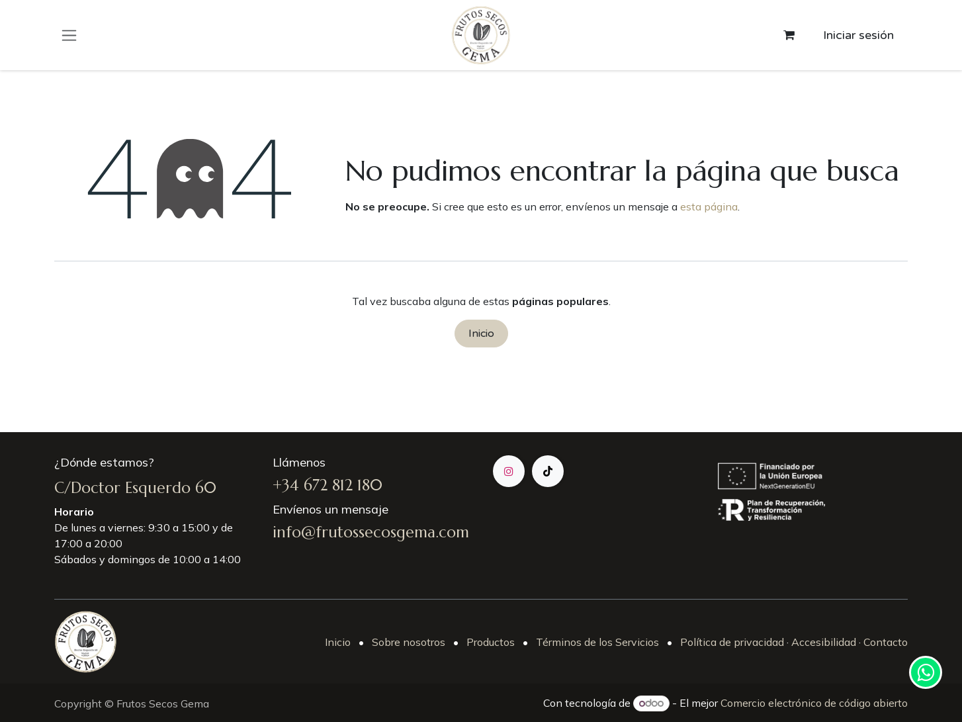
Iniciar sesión (858, 35)
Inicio (481, 333)
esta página (709, 206)
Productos (490, 642)
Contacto (884, 642)
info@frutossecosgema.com (371, 532)
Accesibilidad (823, 642)
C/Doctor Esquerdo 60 (135, 487)
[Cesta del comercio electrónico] (788, 35)
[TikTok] (548, 471)
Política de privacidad (732, 642)
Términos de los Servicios (597, 642)
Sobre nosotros (408, 642)
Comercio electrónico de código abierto (814, 702)
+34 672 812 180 (327, 485)
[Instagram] (509, 471)
